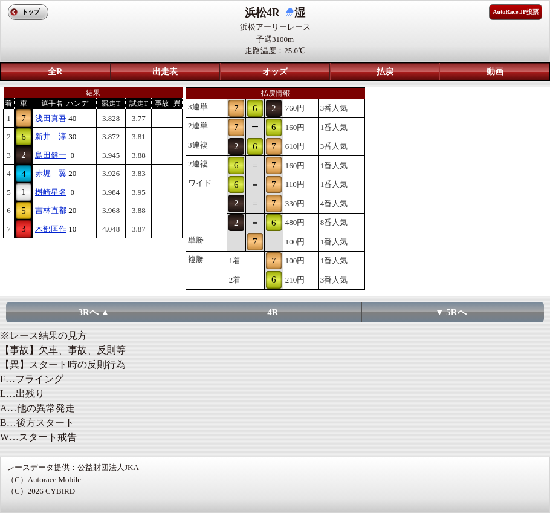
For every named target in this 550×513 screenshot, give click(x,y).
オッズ (275, 71)
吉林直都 (50, 210)
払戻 (385, 71)
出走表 (165, 71)
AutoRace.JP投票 (516, 11)
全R (55, 71)
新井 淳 (50, 136)
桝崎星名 (50, 192)
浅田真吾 (50, 118)
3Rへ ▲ (94, 312)
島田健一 (50, 155)
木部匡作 (50, 229)
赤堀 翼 (50, 173)
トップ (31, 11)
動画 (495, 71)
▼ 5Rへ (451, 312)
